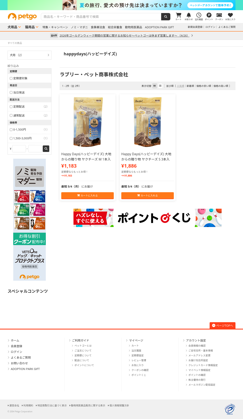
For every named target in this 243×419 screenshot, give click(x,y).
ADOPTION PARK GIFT (159, 27)
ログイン (210, 27)
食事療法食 (98, 27)
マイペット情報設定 (199, 370)
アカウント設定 (196, 340)
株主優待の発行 (197, 380)
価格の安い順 (203, 86)
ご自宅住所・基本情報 (200, 350)
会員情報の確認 (197, 345)
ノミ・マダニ (79, 27)
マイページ (136, 340)
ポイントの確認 (197, 375)
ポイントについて (84, 365)
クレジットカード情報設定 (203, 365)
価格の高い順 (220, 86)
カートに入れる (87, 195)
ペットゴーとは (83, 345)
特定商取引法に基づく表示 (52, 405)
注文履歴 (136, 350)
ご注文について (83, 350)
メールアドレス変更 (199, 355)
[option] (121, 5)
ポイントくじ (138, 375)
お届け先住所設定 (198, 360)
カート (135, 345)
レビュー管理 (138, 360)
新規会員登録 (195, 27)
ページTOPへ (222, 325)
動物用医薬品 (133, 27)
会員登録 (16, 346)
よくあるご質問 (226, 27)
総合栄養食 (115, 27)
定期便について (83, 355)
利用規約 (28, 405)
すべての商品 (15, 43)
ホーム (15, 340)
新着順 (190, 86)
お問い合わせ (19, 363)
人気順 (180, 86)
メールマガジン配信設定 (201, 384)
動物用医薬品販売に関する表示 (88, 405)
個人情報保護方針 (119, 405)
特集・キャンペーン (55, 27)
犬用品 (12, 27)
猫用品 (30, 27)
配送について (81, 360)
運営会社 (14, 405)
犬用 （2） (17, 55)
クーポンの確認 (140, 370)
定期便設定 (137, 355)
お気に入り (137, 365)
